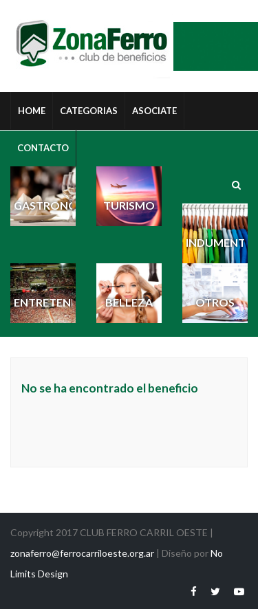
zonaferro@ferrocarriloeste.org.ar (82, 553)
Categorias (89, 110)
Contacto (43, 147)
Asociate (154, 110)
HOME (31, 110)
